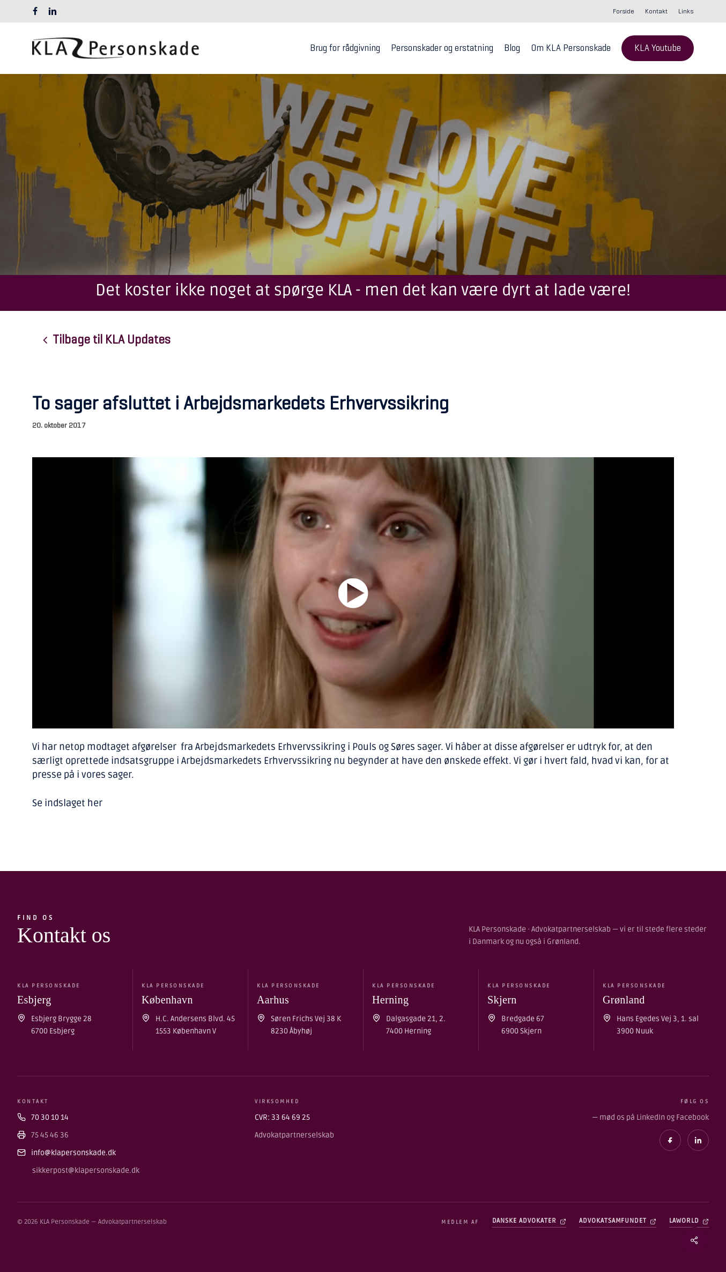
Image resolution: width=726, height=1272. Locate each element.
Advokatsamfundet (617, 1221)
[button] (112, 339)
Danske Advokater (529, 1221)
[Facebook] (670, 1140)
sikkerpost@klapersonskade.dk (85, 1170)
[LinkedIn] (698, 1140)
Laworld (689, 1221)
